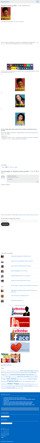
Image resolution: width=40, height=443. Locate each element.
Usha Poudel (27, 132)
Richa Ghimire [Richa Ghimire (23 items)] (22, 384)
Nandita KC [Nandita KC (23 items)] (32, 376)
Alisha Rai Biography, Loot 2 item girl (19, 270)
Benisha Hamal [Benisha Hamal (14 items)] (13, 370)
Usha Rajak (33, 132)
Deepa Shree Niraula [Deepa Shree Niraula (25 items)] (12, 372)
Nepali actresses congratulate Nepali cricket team (22, 261)
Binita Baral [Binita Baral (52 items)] (23, 371)
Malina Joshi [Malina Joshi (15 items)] (3, 376)
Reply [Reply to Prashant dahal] (37, 181)
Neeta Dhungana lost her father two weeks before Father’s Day (19, 404)
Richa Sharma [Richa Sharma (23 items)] (28, 384)
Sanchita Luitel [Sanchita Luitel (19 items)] (4, 386)
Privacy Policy (3, 441)
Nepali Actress (5, 2)
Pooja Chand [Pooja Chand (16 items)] (25, 379)
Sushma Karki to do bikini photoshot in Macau (21, 266)
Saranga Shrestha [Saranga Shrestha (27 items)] (11, 386)
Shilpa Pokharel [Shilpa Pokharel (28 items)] (19, 386)
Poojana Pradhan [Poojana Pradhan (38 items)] (32, 379)
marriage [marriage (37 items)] (8, 377)
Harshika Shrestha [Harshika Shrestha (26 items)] (27, 372)
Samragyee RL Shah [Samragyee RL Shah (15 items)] (34, 384)
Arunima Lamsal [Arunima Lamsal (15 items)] (7, 370)
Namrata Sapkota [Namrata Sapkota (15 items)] (14, 376)
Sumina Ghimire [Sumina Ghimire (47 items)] (28, 386)
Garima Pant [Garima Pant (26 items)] (20, 372)
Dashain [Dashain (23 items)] (5, 372)
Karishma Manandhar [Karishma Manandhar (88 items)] (17, 375)
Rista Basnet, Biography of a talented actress (21, 256)
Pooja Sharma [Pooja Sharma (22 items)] (4, 381)
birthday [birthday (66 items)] (30, 371)
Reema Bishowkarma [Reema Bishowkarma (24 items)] (27, 381)
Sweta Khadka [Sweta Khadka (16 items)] (17, 388)
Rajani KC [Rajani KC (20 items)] (20, 381)
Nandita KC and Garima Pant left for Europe (20, 280)
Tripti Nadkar (13, 132)
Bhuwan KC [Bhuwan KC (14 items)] (18, 370)
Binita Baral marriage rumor (17, 300)
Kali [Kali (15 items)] (9, 374)
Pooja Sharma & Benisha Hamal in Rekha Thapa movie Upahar (18, 402)
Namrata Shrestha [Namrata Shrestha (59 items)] (23, 377)
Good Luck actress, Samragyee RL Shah (19, 295)
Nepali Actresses (10, 441)
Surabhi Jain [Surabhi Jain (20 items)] (3, 388)
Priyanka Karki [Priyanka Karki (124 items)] (12, 381)
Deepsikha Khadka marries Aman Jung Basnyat (15, 397)
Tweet (3, 167)
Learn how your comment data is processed (28, 214)
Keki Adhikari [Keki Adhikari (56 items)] (30, 375)
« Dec (2, 437)
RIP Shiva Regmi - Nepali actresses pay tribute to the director (24, 285)
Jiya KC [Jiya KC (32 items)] (6, 375)
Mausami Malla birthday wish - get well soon (20, 275)
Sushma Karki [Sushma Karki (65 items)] (10, 388)
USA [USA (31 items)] (22, 388)
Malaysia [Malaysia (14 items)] (35, 374)
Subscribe (5, 224)
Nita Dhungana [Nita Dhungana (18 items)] (19, 379)
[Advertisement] (20, 32)
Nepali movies (7, 365)
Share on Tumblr (13, 167)
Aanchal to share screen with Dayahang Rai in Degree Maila (18, 403)
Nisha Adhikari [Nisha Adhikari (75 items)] (12, 379)
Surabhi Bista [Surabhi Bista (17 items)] (35, 386)
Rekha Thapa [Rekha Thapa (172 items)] (13, 383)
